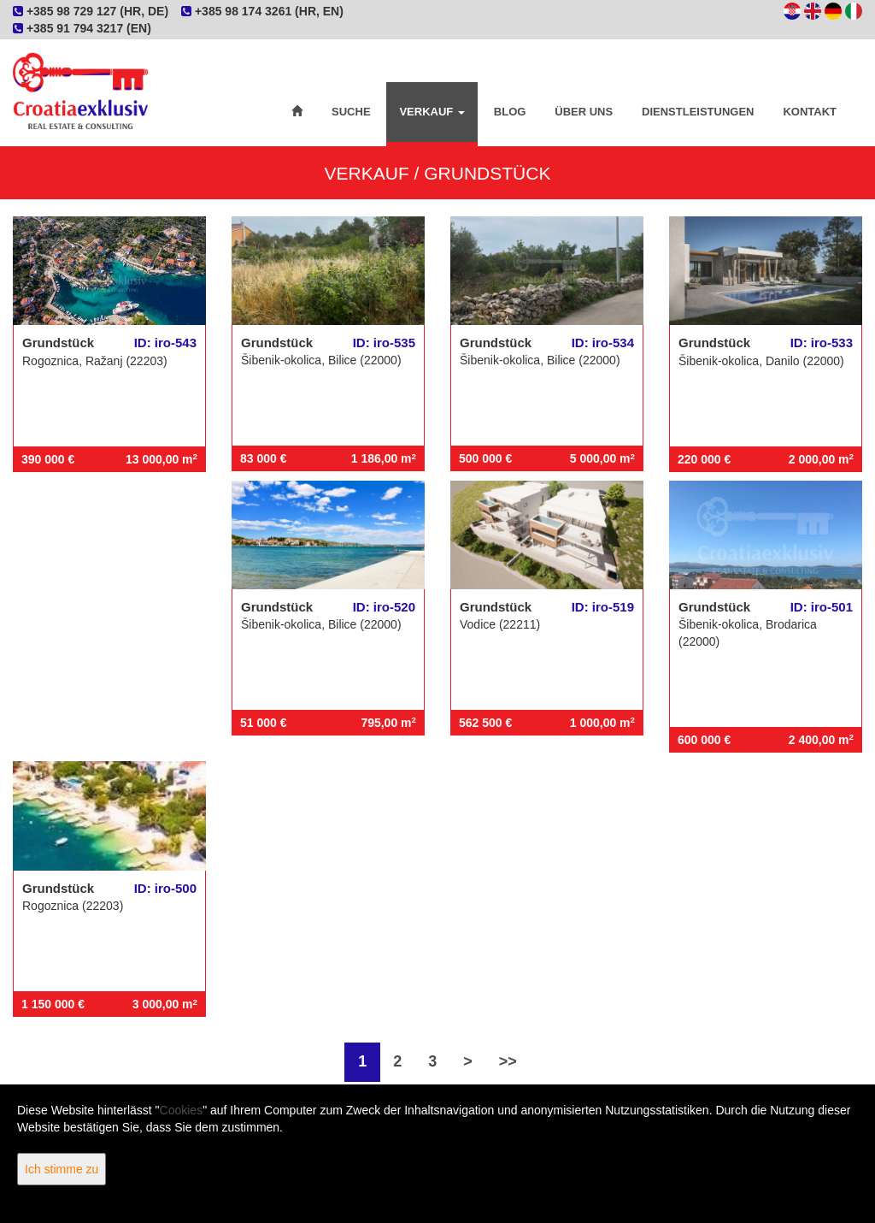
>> (508, 1061)
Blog (510, 111)
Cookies (181, 1110)
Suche (351, 111)
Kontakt (810, 111)
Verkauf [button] (431, 111)
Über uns (584, 111)
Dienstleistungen (698, 111)
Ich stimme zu (61, 1169)
